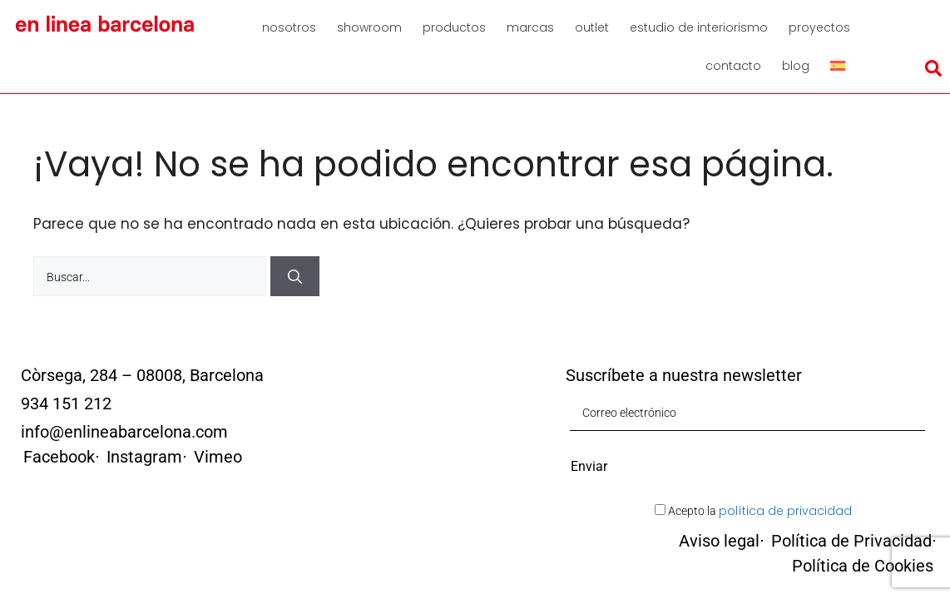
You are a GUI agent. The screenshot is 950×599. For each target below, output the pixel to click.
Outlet (592, 27)
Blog (795, 65)
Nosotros (289, 27)
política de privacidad (785, 510)
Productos (454, 27)
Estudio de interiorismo (699, 27)
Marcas (530, 27)
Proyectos (819, 27)
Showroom (369, 27)
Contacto (733, 65)
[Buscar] (294, 276)
